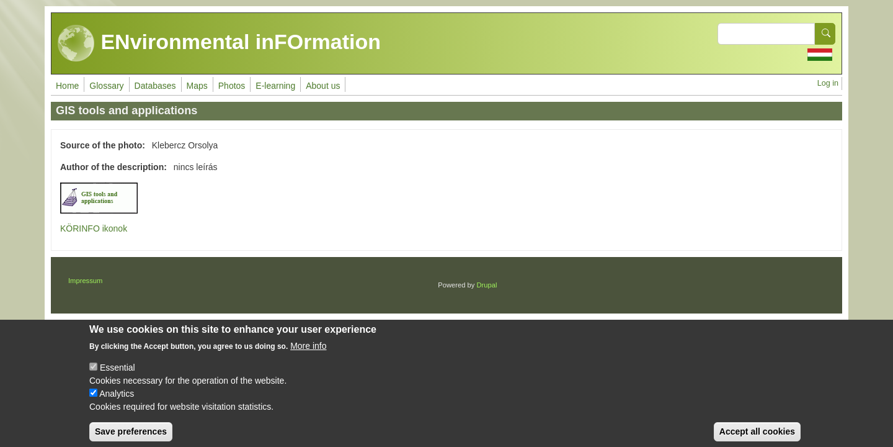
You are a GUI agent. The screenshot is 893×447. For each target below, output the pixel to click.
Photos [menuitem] (232, 86)
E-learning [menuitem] (275, 86)
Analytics (116, 403)
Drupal (487, 285)
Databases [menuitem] (155, 86)
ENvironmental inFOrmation (219, 43)
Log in (827, 83)
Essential (117, 377)
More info (308, 355)
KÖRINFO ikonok (93, 228)
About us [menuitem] (323, 86)
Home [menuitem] (67, 86)
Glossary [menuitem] (106, 86)
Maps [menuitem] (197, 86)
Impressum (85, 280)
